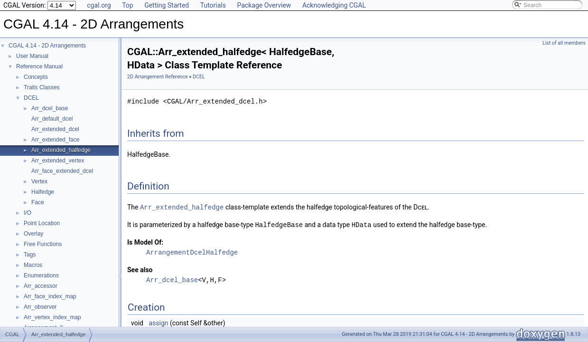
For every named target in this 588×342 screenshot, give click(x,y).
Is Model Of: (145, 241)
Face (37, 202)
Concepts (36, 77)
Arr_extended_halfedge (61, 150)
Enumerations (41, 275)
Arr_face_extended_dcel (62, 171)
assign (158, 322)
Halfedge (42, 192)
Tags (30, 254)
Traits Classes (42, 87)
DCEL (31, 98)
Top (127, 5)
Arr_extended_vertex (57, 160)
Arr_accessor (40, 286)
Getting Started (166, 5)
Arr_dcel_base (49, 108)
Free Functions (43, 244)
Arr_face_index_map (50, 296)
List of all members (564, 43)
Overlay (33, 233)
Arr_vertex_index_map (52, 317)
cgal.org (99, 5)
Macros (33, 265)
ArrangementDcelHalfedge (192, 251)
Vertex (39, 181)
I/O (27, 212)
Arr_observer (40, 307)
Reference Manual (39, 66)
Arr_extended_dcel (55, 129)
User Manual (32, 56)
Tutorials (213, 5)
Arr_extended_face (55, 139)
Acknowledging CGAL (334, 5)
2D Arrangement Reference (157, 77)
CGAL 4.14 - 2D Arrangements (47, 45)
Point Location (42, 223)
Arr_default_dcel (52, 118)
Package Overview (264, 5)
